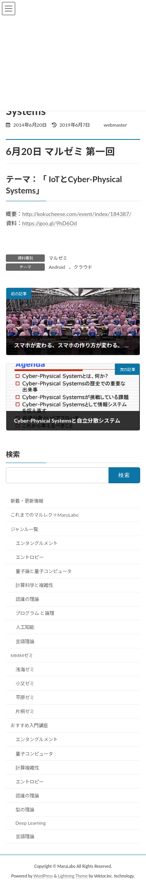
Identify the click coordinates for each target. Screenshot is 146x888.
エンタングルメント (37, 543)
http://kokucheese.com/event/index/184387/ (77, 214)
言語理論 (25, 641)
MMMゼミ (22, 655)
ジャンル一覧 (24, 529)
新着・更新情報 (27, 501)
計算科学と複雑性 (34, 585)
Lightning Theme (73, 876)
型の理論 (25, 810)
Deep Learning (31, 823)
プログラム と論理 (35, 613)
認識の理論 (27, 599)
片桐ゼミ (25, 711)
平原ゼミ (25, 697)
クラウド (83, 267)
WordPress (43, 876)
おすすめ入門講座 (29, 725)
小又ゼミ (25, 683)
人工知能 (25, 627)
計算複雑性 (27, 768)
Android (57, 267)
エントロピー (30, 557)
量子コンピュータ (34, 754)
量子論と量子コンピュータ (44, 571)
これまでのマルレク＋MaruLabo (45, 515)
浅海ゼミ (25, 669)
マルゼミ (58, 258)
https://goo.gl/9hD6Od (49, 223)
